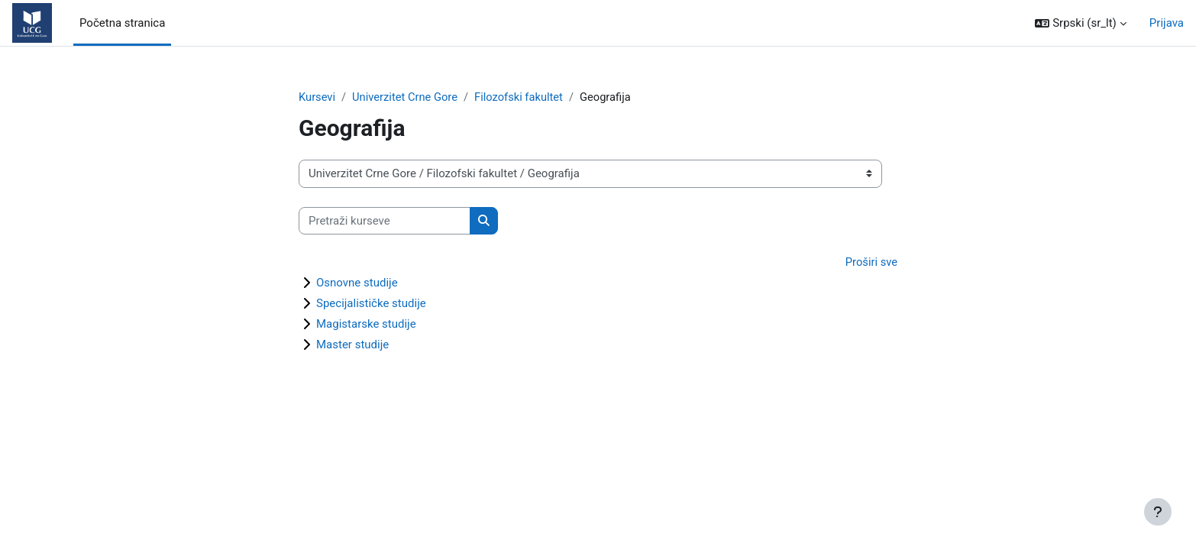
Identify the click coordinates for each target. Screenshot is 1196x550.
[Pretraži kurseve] (384, 221)
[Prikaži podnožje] (1158, 512)
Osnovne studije (357, 283)
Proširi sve (870, 263)
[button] (1080, 23)
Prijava (1166, 23)
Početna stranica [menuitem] (122, 23)
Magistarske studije (366, 325)
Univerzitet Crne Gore (407, 97)
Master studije (352, 345)
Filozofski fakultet (522, 97)
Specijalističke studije (371, 304)
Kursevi (317, 97)
